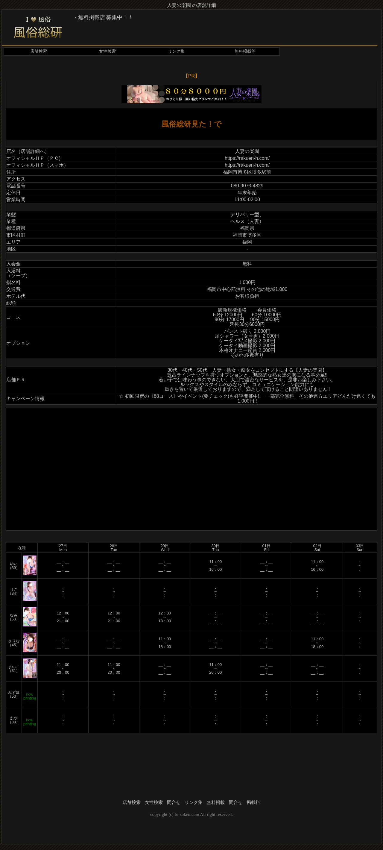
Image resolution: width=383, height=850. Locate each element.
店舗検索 (38, 51)
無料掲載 (216, 802)
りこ (14, 589)
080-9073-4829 (247, 185)
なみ (14, 615)
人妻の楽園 (247, 151)
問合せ (173, 802)
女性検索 (107, 51)
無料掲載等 (245, 51)
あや (14, 718)
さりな (14, 641)
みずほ (14, 692)
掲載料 (253, 802)
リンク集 (176, 51)
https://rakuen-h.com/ (247, 158)
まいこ (14, 666)
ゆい (14, 563)
